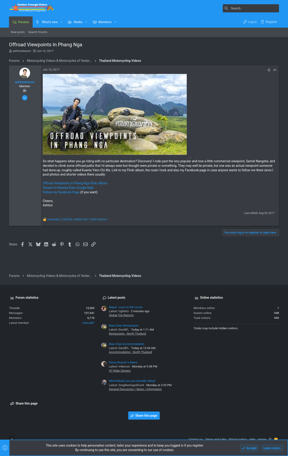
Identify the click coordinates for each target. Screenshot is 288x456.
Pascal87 (88, 323)
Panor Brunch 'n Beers (123, 362)
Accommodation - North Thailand (130, 352)
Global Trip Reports (121, 315)
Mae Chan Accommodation (126, 344)
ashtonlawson (22, 51)
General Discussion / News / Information (135, 389)
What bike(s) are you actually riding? (132, 381)
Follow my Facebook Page (61, 192)
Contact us (196, 439)
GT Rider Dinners (120, 370)
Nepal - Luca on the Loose (126, 307)
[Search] (251, 8)
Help (252, 439)
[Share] (269, 70)
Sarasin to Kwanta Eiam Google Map (68, 187)
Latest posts (116, 297)
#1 (275, 70)
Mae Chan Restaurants (123, 325)
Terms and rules (215, 439)
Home (262, 439)
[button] (61, 22)
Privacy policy (238, 439)
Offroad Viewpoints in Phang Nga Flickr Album (75, 183)
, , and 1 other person (77, 219)
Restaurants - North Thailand (127, 333)
